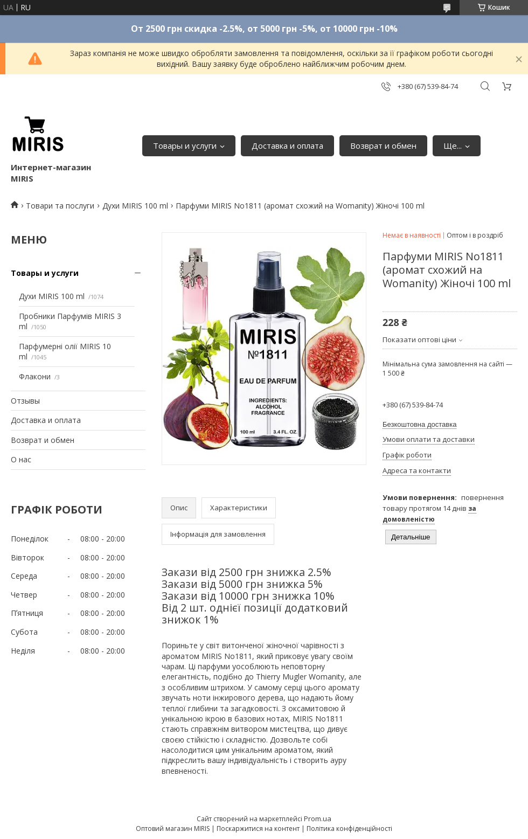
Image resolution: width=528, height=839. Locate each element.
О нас (21, 459)
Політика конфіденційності (349, 828)
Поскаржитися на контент (258, 828)
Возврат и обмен (383, 145)
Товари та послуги (60, 205)
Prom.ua (317, 818)
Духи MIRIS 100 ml (135, 205)
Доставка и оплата (287, 145)
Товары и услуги (185, 145)
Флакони (35, 376)
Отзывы (25, 401)
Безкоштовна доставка (419, 424)
